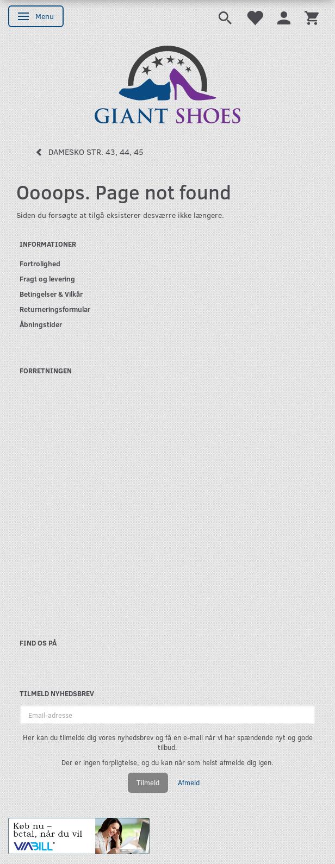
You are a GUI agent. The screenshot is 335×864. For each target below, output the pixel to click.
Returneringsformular (55, 309)
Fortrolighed (40, 263)
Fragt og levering (47, 278)
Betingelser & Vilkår (51, 293)
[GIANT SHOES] (167, 83)
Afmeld (189, 782)
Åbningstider (41, 324)
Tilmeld (148, 782)
